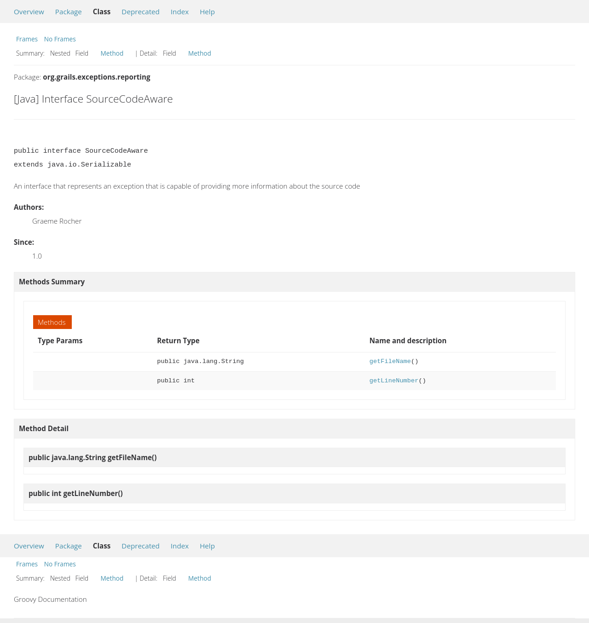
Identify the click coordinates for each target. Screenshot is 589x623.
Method (112, 53)
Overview (29, 11)
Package (68, 11)
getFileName (390, 361)
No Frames (60, 39)
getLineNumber (394, 380)
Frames (27, 39)
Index (180, 11)
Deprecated (140, 11)
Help (207, 11)
